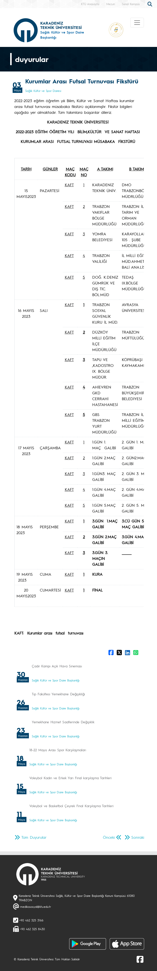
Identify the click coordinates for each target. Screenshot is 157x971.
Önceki (109, 837)
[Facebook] (140, 959)
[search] (150, 3)
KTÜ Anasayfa (90, 4)
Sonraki (137, 837)
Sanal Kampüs (131, 4)
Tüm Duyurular (34, 837)
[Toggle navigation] (137, 22)
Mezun (110, 4)
